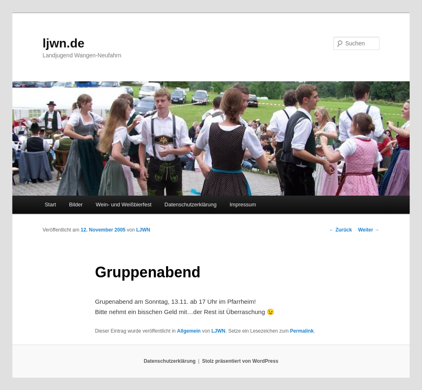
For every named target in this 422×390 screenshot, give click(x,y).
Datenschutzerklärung (190, 204)
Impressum (243, 204)
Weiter (369, 230)
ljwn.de (63, 43)
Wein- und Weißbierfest (123, 204)
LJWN (143, 230)
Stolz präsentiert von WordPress (240, 361)
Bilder (75, 204)
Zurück (340, 230)
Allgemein (189, 331)
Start (50, 204)
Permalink (302, 331)
